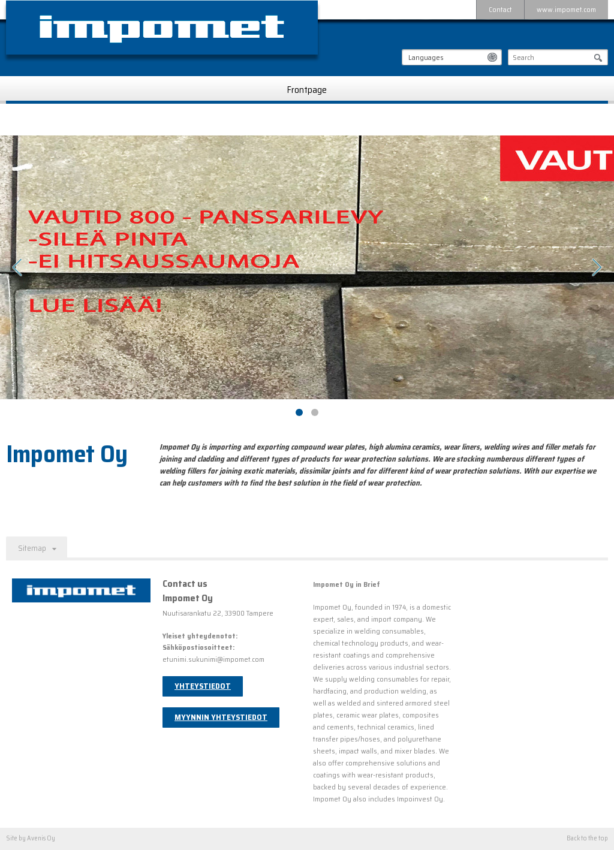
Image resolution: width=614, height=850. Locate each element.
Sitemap (32, 548)
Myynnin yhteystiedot (220, 717)
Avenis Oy (41, 838)
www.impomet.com (566, 9)
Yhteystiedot (202, 686)
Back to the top (587, 838)
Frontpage (307, 90)
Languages (426, 57)
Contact (500, 9)
